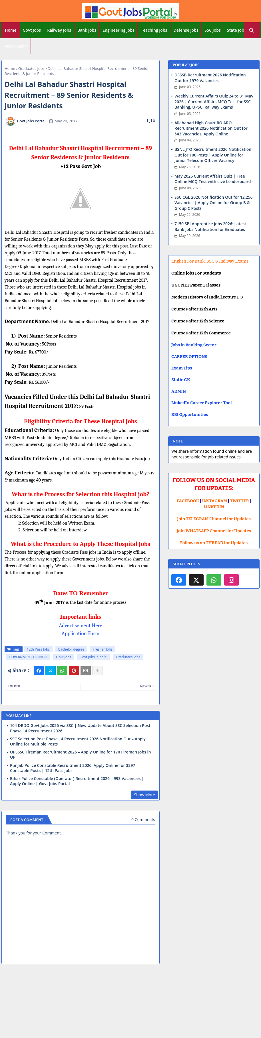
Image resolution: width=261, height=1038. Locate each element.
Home (11, 30)
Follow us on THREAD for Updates (214, 542)
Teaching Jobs (154, 30)
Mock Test (14, 46)
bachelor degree (71, 649)
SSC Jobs (213, 30)
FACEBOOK (188, 500)
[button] (252, 30)
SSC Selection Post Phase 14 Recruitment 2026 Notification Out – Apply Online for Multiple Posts (78, 741)
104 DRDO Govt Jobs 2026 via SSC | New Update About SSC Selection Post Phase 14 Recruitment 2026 (80, 728)
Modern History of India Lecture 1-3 (207, 297)
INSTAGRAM (214, 500)
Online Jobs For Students (196, 273)
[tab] (10, 30)
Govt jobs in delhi (93, 657)
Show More (144, 794)
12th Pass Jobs (38, 649)
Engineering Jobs (118, 30)
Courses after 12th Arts (194, 309)
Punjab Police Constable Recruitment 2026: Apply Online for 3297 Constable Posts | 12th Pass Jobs (72, 768)
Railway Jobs (59, 30)
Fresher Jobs (103, 649)
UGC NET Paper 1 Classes (195, 285)
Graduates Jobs (31, 68)
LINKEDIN (214, 506)
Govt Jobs (32, 30)
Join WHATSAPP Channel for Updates (214, 530)
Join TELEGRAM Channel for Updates (214, 518)
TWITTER (239, 500)
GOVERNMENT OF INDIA (28, 657)
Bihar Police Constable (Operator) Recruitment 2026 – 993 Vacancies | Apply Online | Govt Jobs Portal (77, 781)
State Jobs (236, 30)
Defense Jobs (185, 30)
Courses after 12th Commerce (201, 333)
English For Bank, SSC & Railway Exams (209, 261)
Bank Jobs (86, 30)
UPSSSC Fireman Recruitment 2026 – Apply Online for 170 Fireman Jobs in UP (80, 754)
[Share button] (97, 670)
